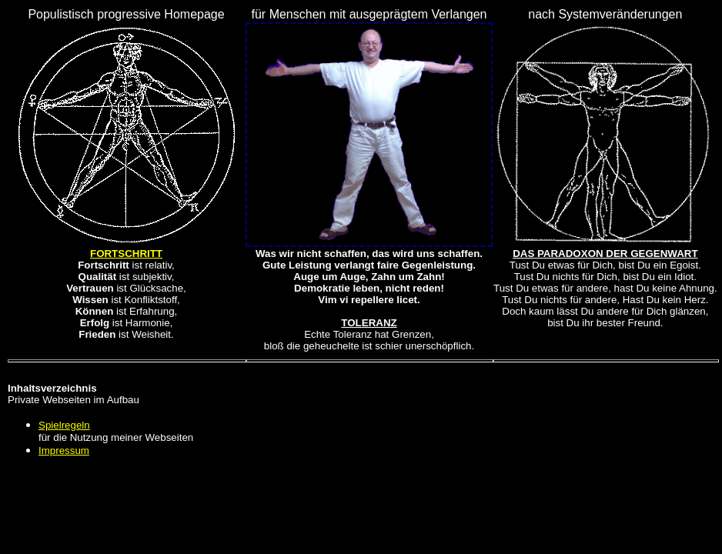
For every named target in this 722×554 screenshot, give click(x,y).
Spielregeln (64, 425)
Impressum (63, 450)
